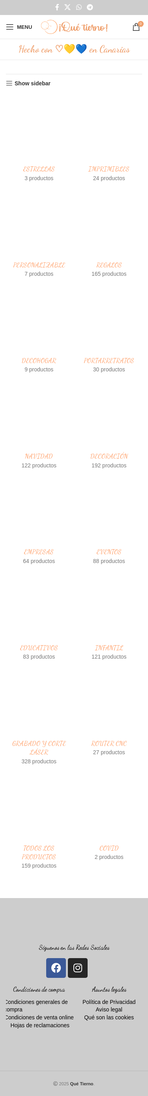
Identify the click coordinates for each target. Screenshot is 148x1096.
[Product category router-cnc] (109, 715)
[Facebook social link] (57, 7)
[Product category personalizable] (39, 236)
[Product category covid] (109, 819)
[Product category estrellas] (39, 140)
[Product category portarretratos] (109, 332)
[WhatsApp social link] (78, 7)
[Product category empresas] (39, 523)
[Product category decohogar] (39, 332)
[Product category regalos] (109, 236)
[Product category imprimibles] (109, 140)
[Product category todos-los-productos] (39, 824)
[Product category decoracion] (109, 428)
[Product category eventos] (109, 523)
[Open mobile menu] (19, 27)
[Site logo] (74, 26)
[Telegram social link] (90, 7)
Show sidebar (33, 83)
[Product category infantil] (109, 619)
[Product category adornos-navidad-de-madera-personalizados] (39, 428)
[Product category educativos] (39, 619)
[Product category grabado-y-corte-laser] (39, 719)
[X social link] (67, 7)
